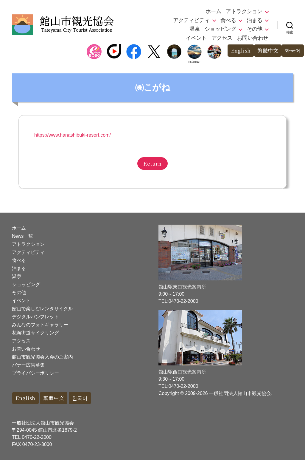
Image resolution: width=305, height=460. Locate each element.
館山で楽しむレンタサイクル (42, 308)
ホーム (213, 11)
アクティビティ (191, 20)
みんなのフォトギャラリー (40, 324)
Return (152, 163)
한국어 (293, 50)
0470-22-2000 (37, 437)
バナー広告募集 (28, 365)
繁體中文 (267, 50)
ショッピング (220, 29)
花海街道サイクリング (35, 332)
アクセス (221, 38)
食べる (228, 20)
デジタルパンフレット (35, 316)
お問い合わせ (252, 38)
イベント (196, 38)
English (241, 50)
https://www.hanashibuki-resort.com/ (72, 135)
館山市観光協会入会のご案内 (42, 356)
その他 (254, 29)
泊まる (254, 20)
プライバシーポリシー (35, 373)
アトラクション (244, 11)
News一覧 (22, 236)
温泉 (194, 29)
